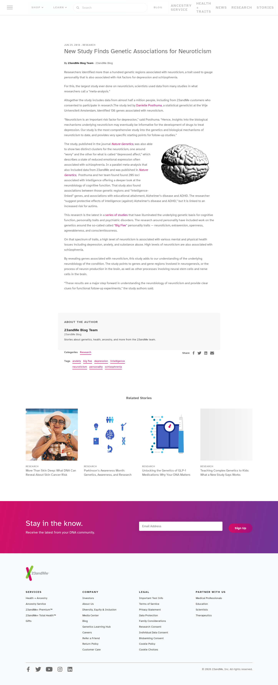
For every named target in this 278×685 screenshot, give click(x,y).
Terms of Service (149, 604)
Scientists (202, 609)
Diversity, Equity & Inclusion (99, 609)
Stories (183, 20)
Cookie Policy (147, 643)
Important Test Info (151, 598)
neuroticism (79, 366)
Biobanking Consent (151, 638)
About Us (88, 604)
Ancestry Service (102, 20)
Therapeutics (204, 615)
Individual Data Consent (153, 632)
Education (202, 604)
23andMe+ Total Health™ (41, 615)
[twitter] (199, 353)
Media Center (90, 615)
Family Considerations (152, 621)
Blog (85, 621)
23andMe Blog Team (80, 63)
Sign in (191, 7)
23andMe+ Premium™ (39, 609)
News (150, 20)
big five (87, 361)
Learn (72, 7)
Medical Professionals (209, 598)
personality (96, 366)
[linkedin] (205, 353)
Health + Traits (131, 20)
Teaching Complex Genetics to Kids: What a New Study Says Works (223, 475)
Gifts (29, 621)
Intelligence (117, 361)
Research (166, 20)
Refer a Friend (91, 638)
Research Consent (150, 626)
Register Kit (213, 7)
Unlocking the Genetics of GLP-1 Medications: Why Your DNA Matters (167, 475)
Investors (88, 598)
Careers (87, 632)
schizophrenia (113, 366)
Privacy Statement (150, 609)
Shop (55, 7)
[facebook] (193, 353)
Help (234, 7)
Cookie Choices (148, 649)
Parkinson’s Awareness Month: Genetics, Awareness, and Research (106, 475)
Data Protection (148, 615)
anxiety (76, 361)
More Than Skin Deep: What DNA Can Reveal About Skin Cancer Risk (51, 475)
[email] (212, 353)
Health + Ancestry (36, 598)
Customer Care (91, 649)
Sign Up (240, 527)
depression (101, 361)
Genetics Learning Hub (96, 626)
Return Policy (90, 643)
